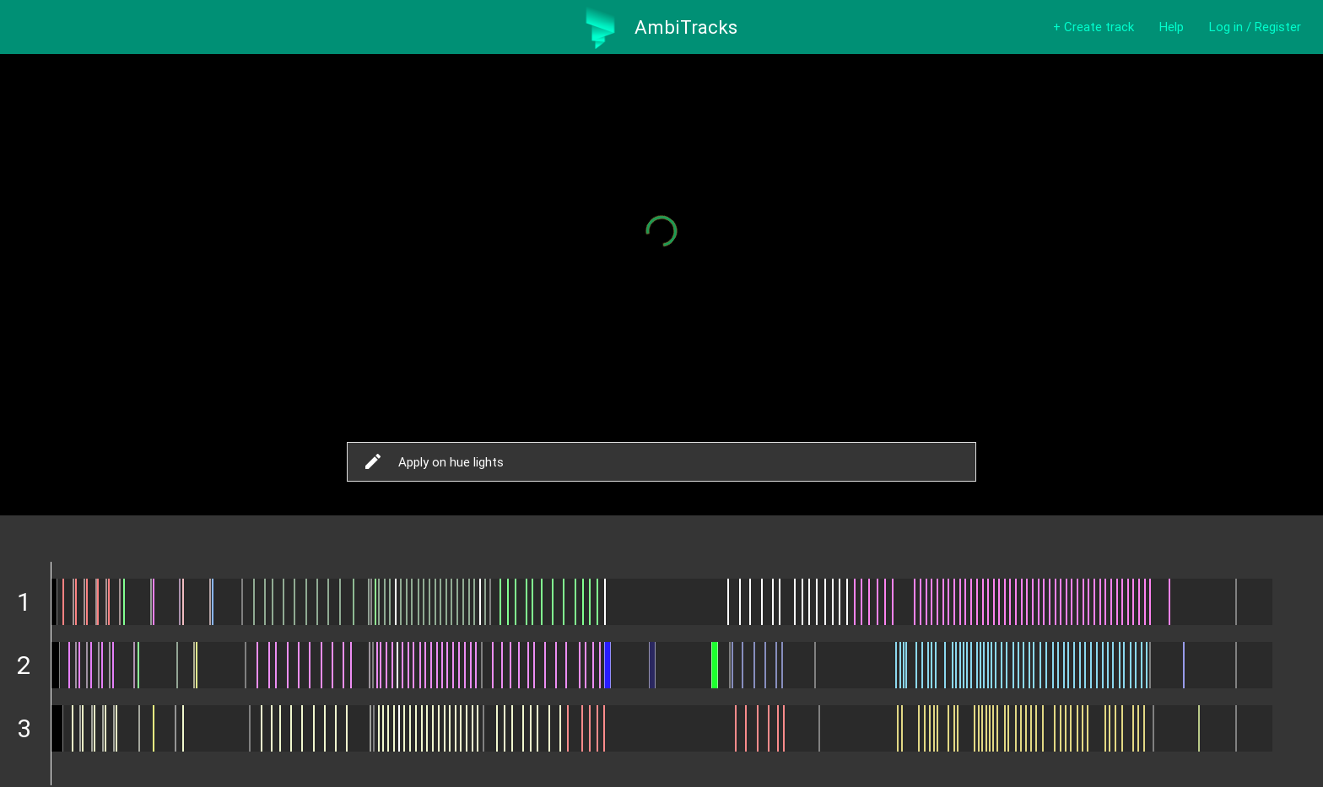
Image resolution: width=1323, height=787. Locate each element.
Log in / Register (1255, 27)
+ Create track (1093, 27)
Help (1171, 27)
